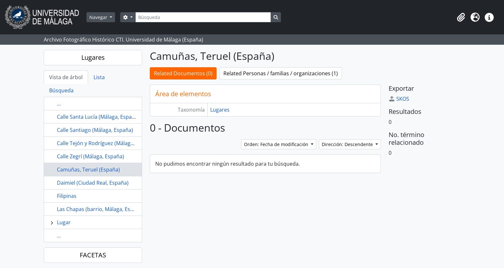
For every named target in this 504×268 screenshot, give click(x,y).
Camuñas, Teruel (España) (88, 169)
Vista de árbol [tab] (66, 77)
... (59, 103)
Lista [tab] (99, 77)
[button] (461, 17)
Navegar (99, 17)
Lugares (93, 57)
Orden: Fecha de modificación (277, 144)
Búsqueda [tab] (61, 90)
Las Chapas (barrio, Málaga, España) (100, 209)
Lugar (64, 222)
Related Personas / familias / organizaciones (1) (280, 73)
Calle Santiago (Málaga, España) (95, 130)
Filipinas (66, 195)
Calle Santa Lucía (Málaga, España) (98, 116)
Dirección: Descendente (348, 144)
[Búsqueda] (203, 17)
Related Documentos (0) (183, 73)
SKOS (399, 98)
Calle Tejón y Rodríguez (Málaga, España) (106, 143)
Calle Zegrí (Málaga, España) (90, 156)
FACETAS (93, 255)
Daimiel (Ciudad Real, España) (93, 182)
